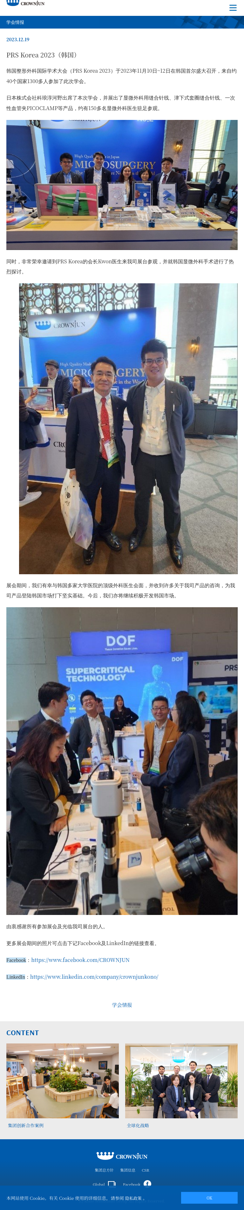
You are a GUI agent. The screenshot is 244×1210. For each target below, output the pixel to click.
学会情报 (122, 1005)
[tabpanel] (62, 1086)
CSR (145, 1170)
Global (104, 1184)
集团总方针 (104, 1170)
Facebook (137, 1184)
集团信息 (127, 1170)
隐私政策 (133, 1198)
